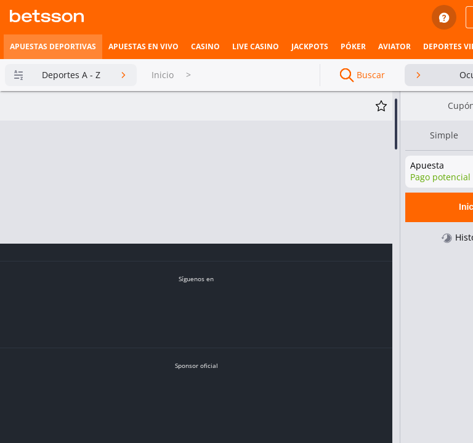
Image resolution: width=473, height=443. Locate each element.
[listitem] (53, 46)
